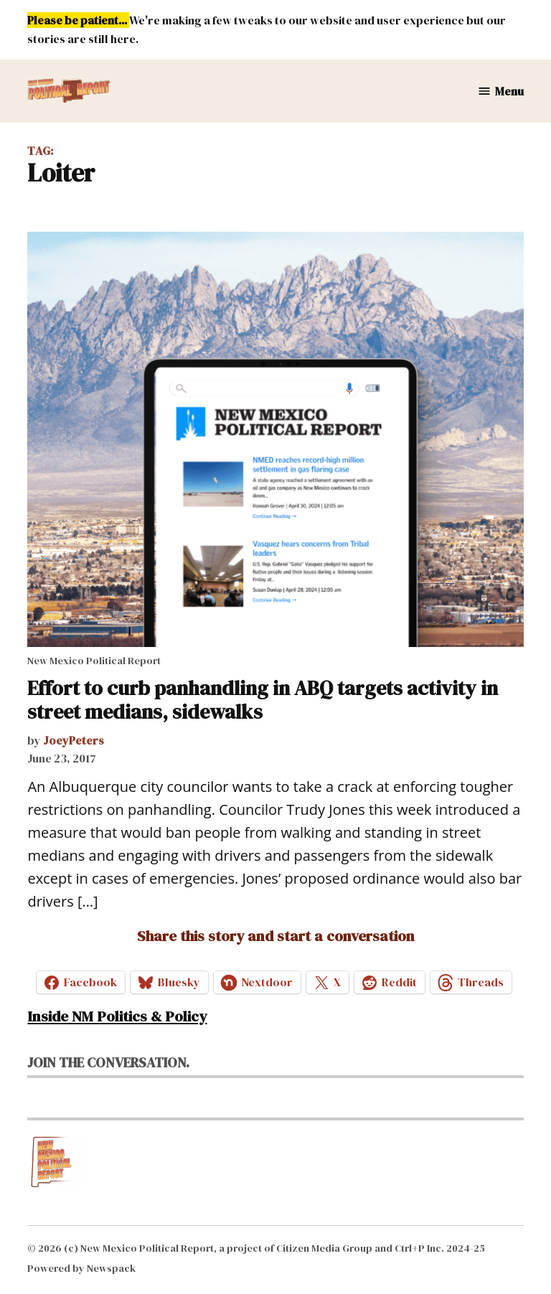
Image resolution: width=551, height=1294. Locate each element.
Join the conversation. (108, 1062)
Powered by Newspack (81, 1268)
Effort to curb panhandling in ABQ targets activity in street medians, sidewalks (262, 700)
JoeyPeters (73, 740)
